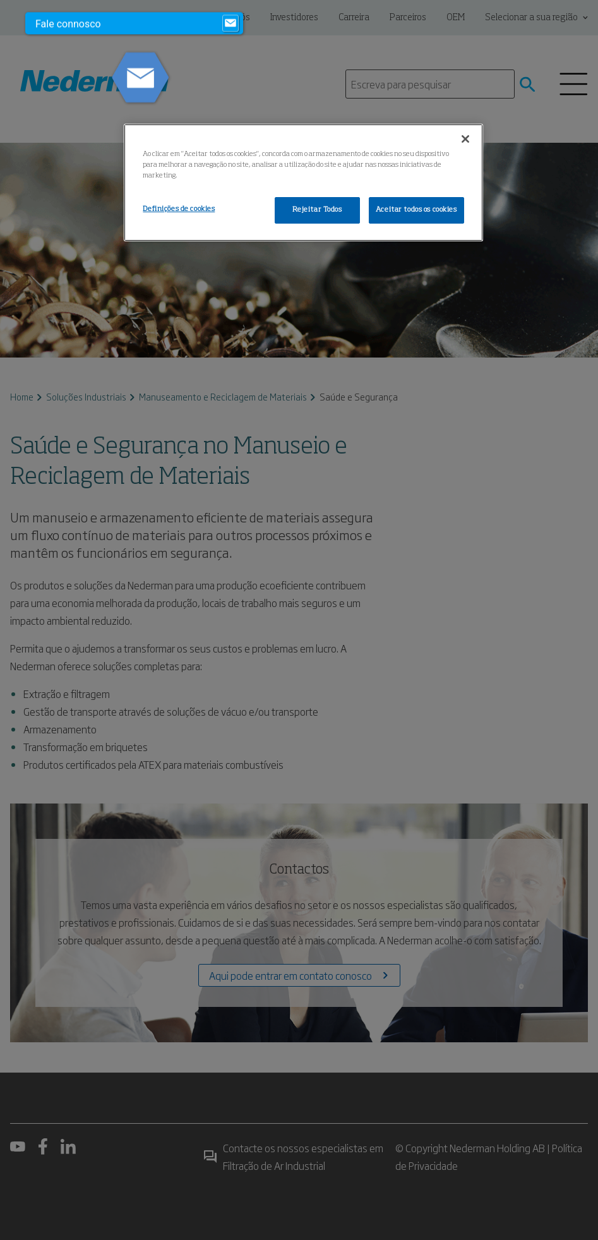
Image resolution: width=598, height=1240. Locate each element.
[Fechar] (465, 139)
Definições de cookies (179, 209)
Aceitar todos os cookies (416, 210)
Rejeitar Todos (317, 210)
